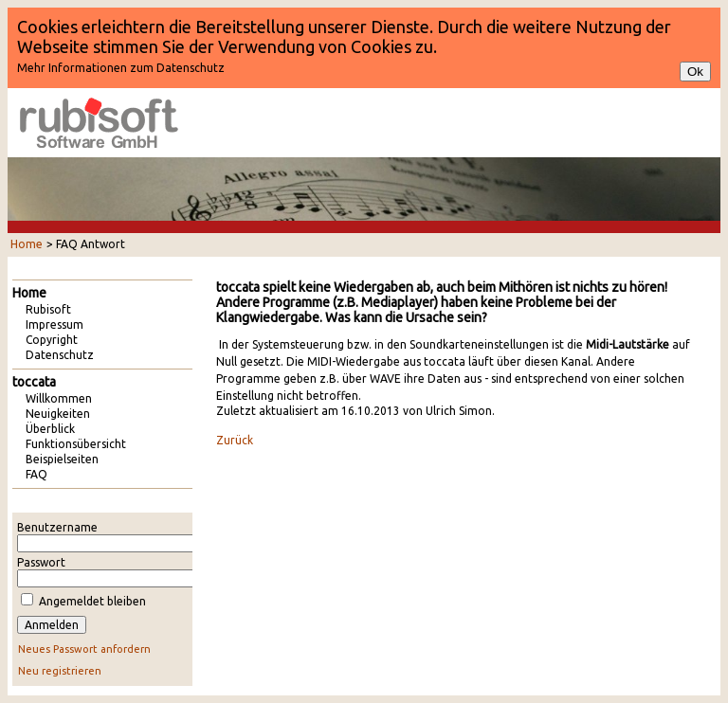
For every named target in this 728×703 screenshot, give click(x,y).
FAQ (36, 474)
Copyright (52, 339)
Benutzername (57, 527)
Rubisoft (48, 309)
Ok (695, 71)
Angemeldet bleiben (92, 601)
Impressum (54, 324)
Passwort (41, 562)
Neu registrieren (59, 670)
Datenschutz (60, 355)
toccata (34, 381)
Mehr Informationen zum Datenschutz (121, 68)
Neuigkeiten (58, 413)
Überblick (50, 429)
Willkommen (59, 398)
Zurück (234, 440)
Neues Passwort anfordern (84, 649)
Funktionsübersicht (76, 444)
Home (26, 244)
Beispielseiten (62, 459)
